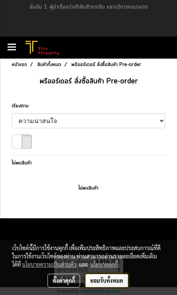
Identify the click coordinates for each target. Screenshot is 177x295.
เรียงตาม (22, 106)
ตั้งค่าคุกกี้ (64, 280)
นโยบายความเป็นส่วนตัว (49, 264)
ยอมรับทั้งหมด (106, 280)
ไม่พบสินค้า (22, 163)
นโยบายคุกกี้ (104, 264)
